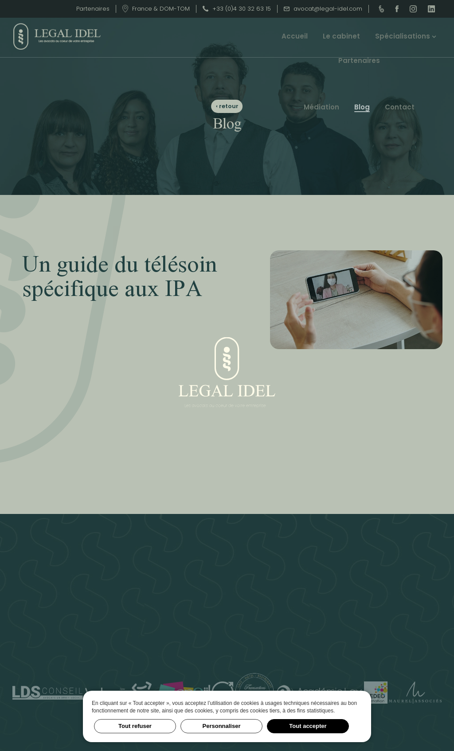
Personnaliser (222, 726)
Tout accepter (307, 726)
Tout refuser (135, 726)
